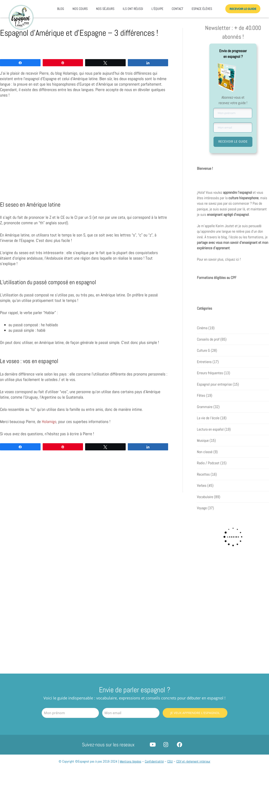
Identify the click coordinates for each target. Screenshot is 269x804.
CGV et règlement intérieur (193, 761)
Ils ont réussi (133, 9)
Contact (177, 9)
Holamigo (49, 421)
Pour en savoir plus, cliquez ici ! (219, 259)
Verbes (201, 485)
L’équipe (157, 9)
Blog (60, 9)
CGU (170, 761)
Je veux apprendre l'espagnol (195, 713)
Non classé (204, 452)
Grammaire (204, 407)
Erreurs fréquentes (210, 373)
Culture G (203, 350)
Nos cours (80, 9)
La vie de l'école (208, 418)
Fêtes (201, 395)
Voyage (202, 508)
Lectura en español (210, 429)
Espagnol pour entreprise (214, 384)
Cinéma (202, 328)
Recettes (203, 474)
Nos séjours (105, 9)
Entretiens (204, 362)
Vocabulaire (205, 497)
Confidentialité (154, 761)
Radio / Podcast (208, 463)
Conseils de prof (208, 339)
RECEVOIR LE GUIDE (232, 141)
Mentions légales (130, 761)
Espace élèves (202, 9)
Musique (203, 440)
